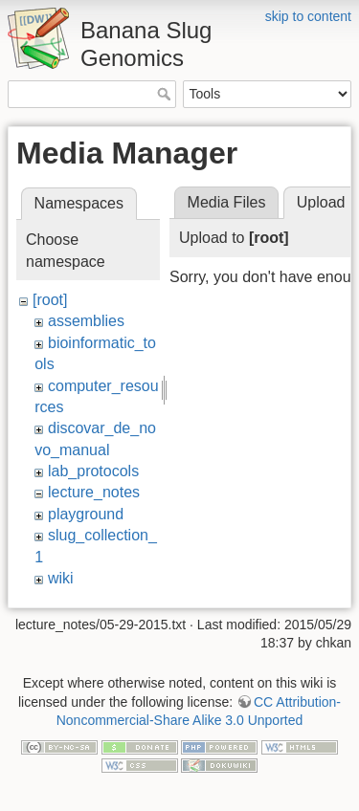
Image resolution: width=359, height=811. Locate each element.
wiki (61, 578)
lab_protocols (93, 471)
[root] (50, 300)
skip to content (308, 16)
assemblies (86, 321)
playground (85, 514)
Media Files (227, 202)
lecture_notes (94, 492)
